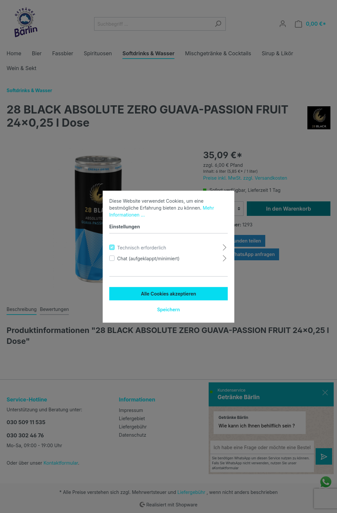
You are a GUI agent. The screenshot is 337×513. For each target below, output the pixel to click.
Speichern (168, 309)
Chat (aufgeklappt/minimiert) (148, 258)
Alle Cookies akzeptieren (168, 293)
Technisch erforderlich (141, 247)
